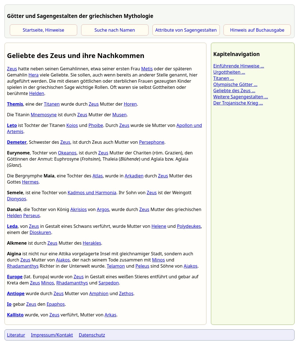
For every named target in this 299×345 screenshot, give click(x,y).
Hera (34, 75)
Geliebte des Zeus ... (234, 90)
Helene (159, 226)
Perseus (31, 215)
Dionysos (16, 199)
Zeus (12, 69)
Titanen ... (223, 78)
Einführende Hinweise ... (238, 66)
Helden (36, 93)
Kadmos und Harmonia (92, 192)
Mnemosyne (44, 115)
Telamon (116, 266)
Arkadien (134, 176)
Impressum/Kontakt (52, 335)
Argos (103, 209)
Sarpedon (108, 283)
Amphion (99, 293)
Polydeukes (189, 226)
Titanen (52, 104)
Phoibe (95, 125)
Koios (72, 125)
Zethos (126, 293)
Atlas (98, 176)
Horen (130, 104)
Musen (119, 115)
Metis (147, 69)
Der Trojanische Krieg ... (238, 103)
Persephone (151, 142)
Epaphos (56, 304)
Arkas (110, 315)
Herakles (92, 243)
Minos (158, 260)
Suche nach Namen (115, 30)
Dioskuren (40, 232)
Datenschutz (92, 335)
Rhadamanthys (23, 266)
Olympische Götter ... (235, 84)
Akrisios (78, 209)
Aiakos (63, 260)
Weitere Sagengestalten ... (240, 97)
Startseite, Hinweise (43, 30)
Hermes (30, 182)
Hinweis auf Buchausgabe (257, 30)
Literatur (16, 335)
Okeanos (67, 153)
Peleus (142, 266)
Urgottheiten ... (229, 72)
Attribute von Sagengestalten (186, 30)
